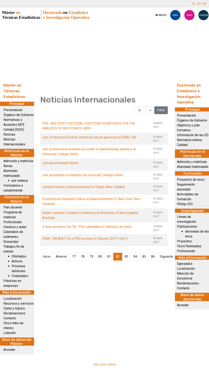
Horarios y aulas (15, 227)
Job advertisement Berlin (60, 163)
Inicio (160, 15)
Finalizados (20, 276)
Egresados (184, 264)
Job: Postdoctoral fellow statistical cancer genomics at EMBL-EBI (89, 137)
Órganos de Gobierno (18, 115)
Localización (12, 299)
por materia (20, 181)
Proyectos (184, 241)
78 (82, 256)
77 (74, 256)
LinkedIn (9, 333)
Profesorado (12, 222)
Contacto (9, 318)
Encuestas (10, 242)
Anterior (61, 256)
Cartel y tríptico (14, 308)
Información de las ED (192, 135)
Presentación (12, 110)
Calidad (182, 145)
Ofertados (19, 256)
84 (135, 256)
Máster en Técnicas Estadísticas (14, 91)
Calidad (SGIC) (13, 129)
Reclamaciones (14, 313)
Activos (17, 261)
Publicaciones (187, 226)
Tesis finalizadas (189, 246)
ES (199, 3)
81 (109, 256)
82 (118, 256)
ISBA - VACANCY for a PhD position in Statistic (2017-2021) (85, 239)
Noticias (9, 134)
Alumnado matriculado (192, 167)
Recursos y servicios (18, 303)
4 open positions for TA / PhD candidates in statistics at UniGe (87, 227)
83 (126, 256)
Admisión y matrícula (18, 161)
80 (100, 256)
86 (153, 256)
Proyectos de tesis (191, 179)
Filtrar (161, 110)
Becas (7, 166)
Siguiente (166, 256)
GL (194, 3)
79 (91, 256)
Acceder (9, 350)
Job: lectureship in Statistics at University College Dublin (82, 175)
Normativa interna (189, 140)
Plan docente (12, 207)
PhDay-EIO (185, 204)
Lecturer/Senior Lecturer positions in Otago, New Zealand (83, 187)
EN (204, 3)
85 (144, 256)
